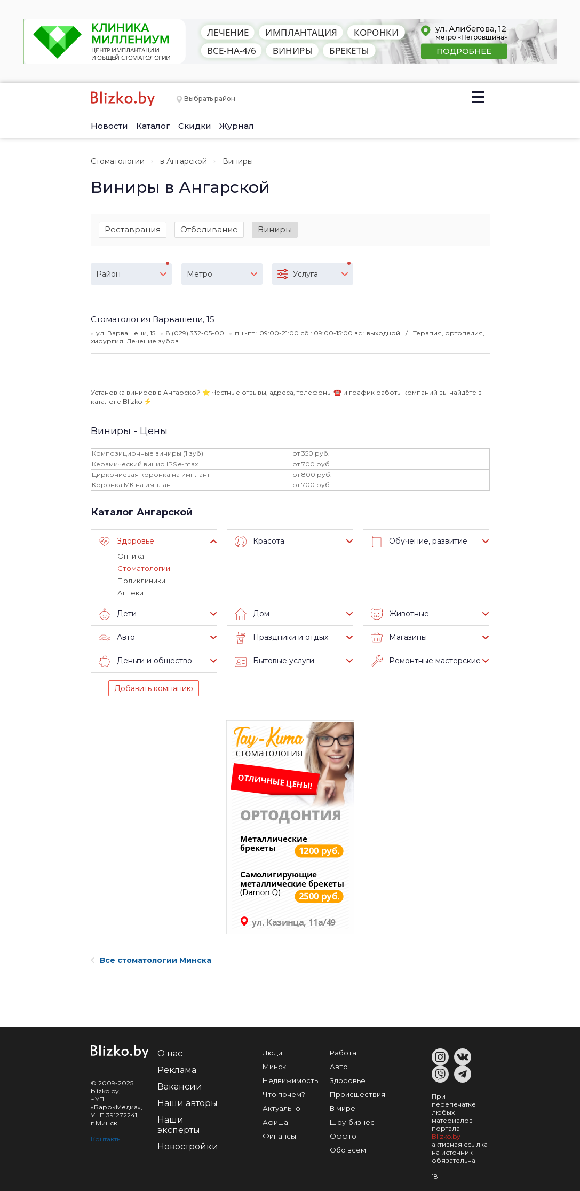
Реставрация (133, 229)
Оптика (130, 556)
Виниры (275, 229)
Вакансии (179, 1087)
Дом (252, 614)
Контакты (106, 1139)
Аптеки (130, 593)
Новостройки (187, 1146)
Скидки (194, 126)
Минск (274, 1066)
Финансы (279, 1136)
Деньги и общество (145, 661)
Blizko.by (446, 1136)
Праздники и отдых (281, 638)
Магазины (399, 638)
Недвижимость (290, 1080)
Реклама (176, 1070)
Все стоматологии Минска (151, 960)
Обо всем (348, 1150)
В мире (342, 1108)
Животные (400, 614)
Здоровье (126, 541)
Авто (117, 638)
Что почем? (284, 1094)
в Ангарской (183, 161)
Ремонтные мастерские (426, 661)
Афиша (275, 1122)
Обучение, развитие (419, 541)
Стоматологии (118, 161)
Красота (259, 541)
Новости (109, 126)
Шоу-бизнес (352, 1122)
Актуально (281, 1108)
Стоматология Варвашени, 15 (152, 319)
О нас (169, 1053)
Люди (272, 1052)
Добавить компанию (153, 688)
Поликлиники (141, 580)
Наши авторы (187, 1103)
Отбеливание (209, 229)
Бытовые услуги (274, 661)
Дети (118, 614)
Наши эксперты (178, 1125)
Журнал (236, 126)
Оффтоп (345, 1136)
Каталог (153, 126)
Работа (343, 1052)
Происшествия (357, 1094)
